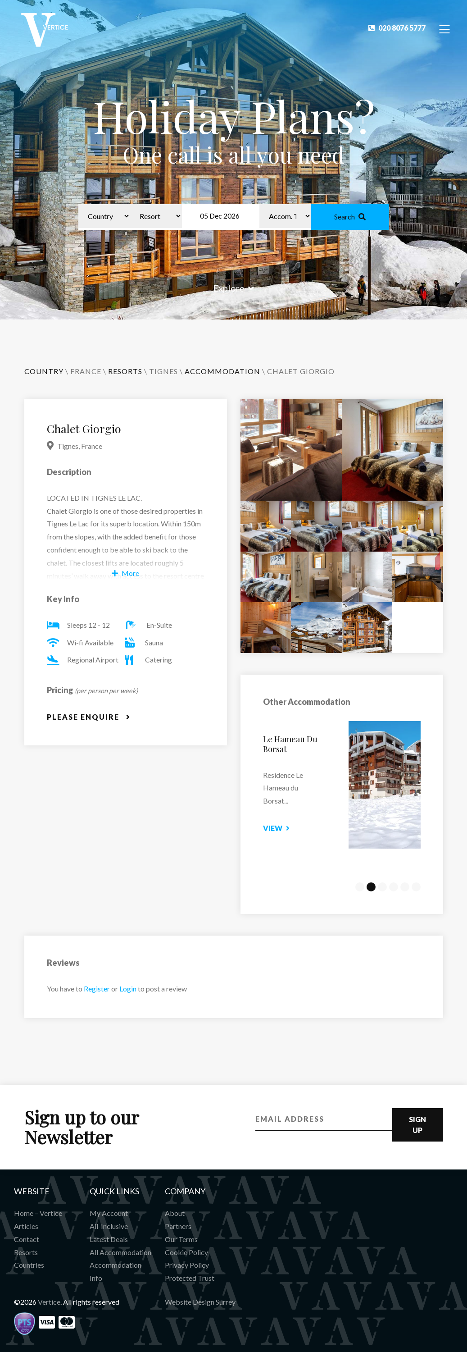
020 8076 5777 (397, 27)
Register (97, 988)
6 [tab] (416, 886)
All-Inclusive (109, 1226)
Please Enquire (89, 717)
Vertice (49, 1301)
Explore (233, 288)
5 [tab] (404, 886)
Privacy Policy (187, 1265)
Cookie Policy (186, 1252)
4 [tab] (393, 886)
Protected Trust (189, 1278)
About (175, 1213)
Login (127, 988)
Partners (178, 1226)
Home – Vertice (38, 1213)
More (125, 573)
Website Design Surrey (200, 1301)
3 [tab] (382, 886)
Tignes (163, 371)
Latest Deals (109, 1239)
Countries (29, 1265)
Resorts (26, 1252)
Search (350, 216)
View (285, 828)
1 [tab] (359, 886)
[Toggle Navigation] (445, 29)
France (85, 371)
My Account (109, 1213)
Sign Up (417, 1124)
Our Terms (181, 1239)
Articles (26, 1226)
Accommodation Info (115, 1271)
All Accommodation (120, 1252)
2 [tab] (371, 886)
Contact (26, 1239)
